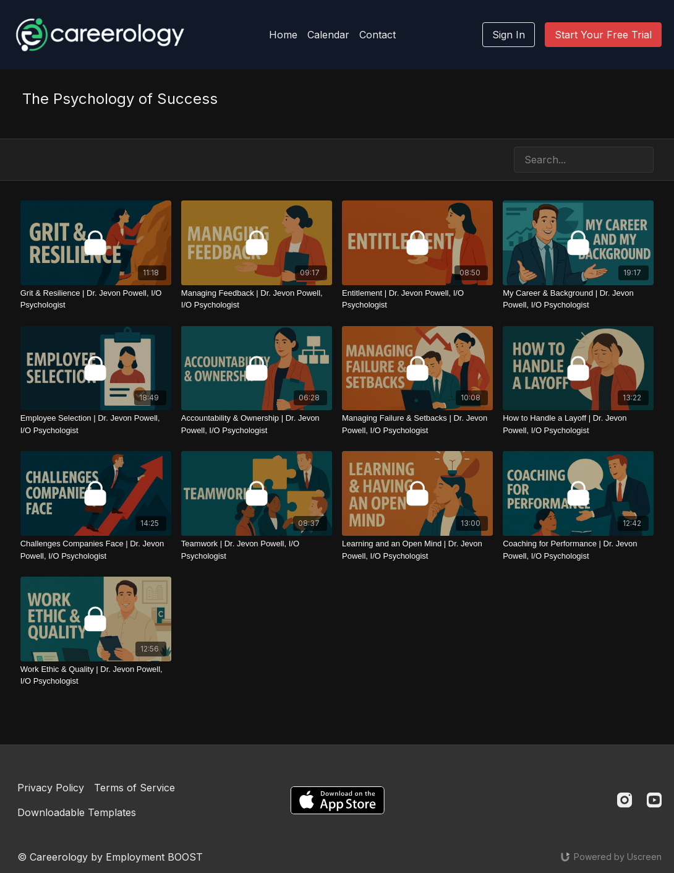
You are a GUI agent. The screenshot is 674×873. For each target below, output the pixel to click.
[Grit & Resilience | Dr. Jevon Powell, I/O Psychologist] (95, 299)
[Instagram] (624, 800)
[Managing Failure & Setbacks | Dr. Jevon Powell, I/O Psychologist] (417, 424)
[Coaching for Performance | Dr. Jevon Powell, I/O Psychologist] (578, 550)
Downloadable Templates (76, 812)
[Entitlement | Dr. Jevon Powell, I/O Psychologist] (417, 299)
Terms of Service (134, 787)
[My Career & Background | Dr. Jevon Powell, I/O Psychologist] (578, 299)
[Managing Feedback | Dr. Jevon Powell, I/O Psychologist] (256, 299)
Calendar (328, 34)
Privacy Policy (50, 787)
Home (283, 34)
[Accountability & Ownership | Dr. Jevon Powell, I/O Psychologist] (256, 424)
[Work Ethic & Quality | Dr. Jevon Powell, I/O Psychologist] (95, 675)
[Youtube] (654, 800)
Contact (377, 34)
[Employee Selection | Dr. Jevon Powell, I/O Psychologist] (95, 424)
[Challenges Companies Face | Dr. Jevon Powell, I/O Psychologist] (95, 550)
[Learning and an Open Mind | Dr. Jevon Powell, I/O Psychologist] (417, 550)
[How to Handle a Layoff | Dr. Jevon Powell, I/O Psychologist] (578, 424)
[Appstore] (337, 800)
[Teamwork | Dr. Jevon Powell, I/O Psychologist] (256, 550)
